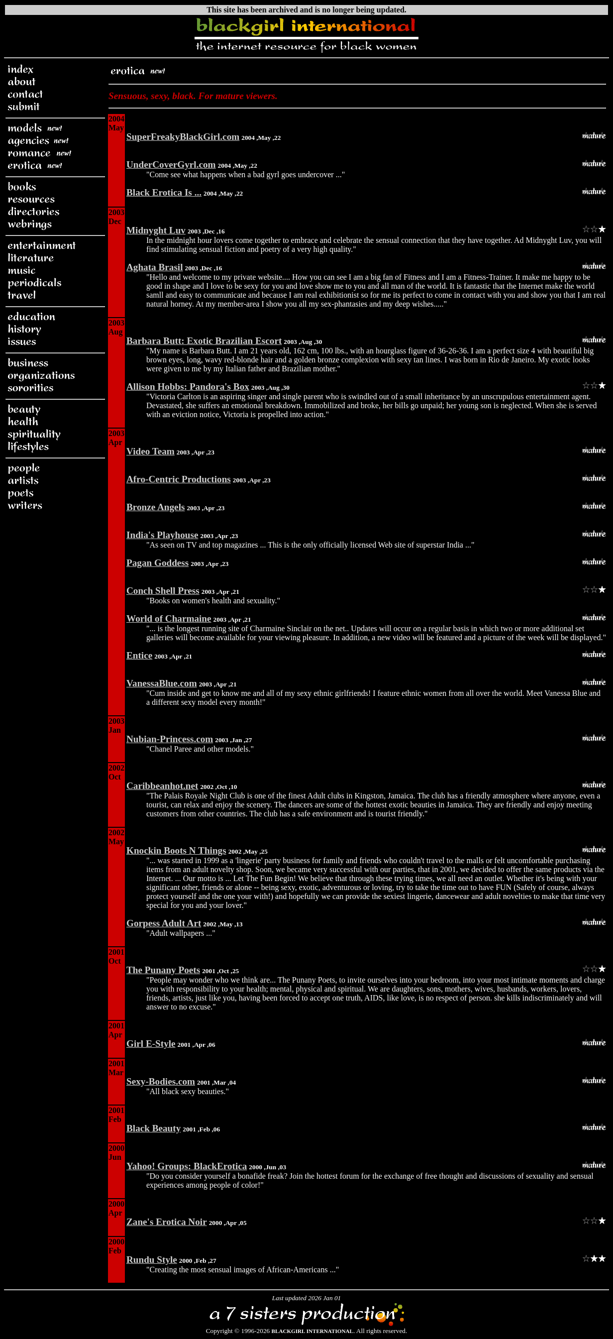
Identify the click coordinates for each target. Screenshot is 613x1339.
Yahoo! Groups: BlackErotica (186, 1166)
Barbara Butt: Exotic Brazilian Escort (204, 340)
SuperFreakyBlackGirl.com (182, 136)
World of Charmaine (168, 618)
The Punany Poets (163, 970)
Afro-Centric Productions (178, 479)
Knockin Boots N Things (176, 850)
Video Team (150, 451)
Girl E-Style (151, 1043)
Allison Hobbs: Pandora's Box (187, 386)
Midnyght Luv (156, 230)
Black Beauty (153, 1128)
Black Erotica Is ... (164, 192)
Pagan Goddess (157, 563)
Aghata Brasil (154, 267)
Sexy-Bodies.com (160, 1081)
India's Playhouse (162, 535)
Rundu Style (151, 1259)
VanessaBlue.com (161, 683)
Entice (139, 655)
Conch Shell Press (163, 590)
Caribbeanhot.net (162, 786)
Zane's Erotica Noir (166, 1222)
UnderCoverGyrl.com (171, 164)
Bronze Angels (155, 507)
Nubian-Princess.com (169, 739)
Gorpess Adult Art (163, 923)
